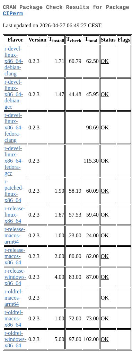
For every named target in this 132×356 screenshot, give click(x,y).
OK (105, 64)
